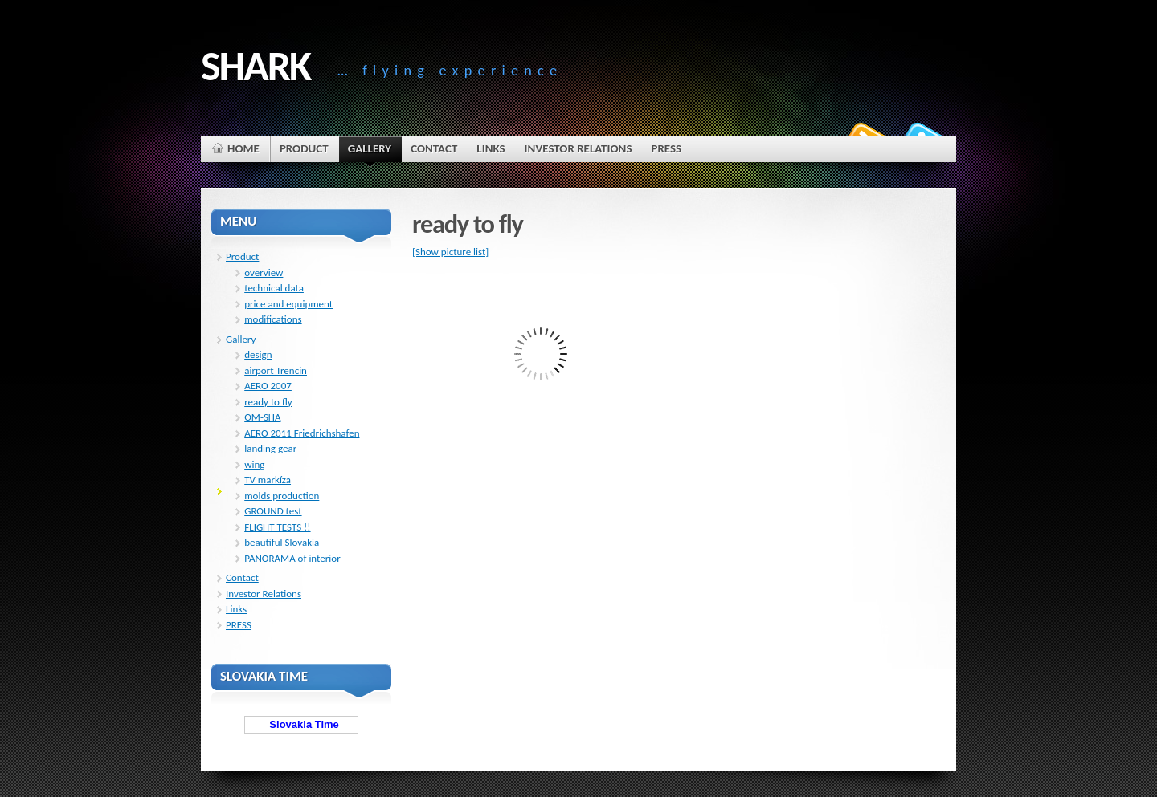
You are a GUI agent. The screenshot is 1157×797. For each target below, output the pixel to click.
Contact (242, 577)
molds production (281, 496)
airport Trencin (275, 370)
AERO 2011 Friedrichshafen (301, 433)
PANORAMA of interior (292, 558)
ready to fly (268, 402)
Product (242, 256)
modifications (272, 319)
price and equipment (288, 304)
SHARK (255, 65)
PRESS (238, 625)
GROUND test (272, 511)
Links (236, 609)
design (258, 354)
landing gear (270, 448)
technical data (274, 288)
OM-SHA (262, 417)
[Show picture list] (450, 252)
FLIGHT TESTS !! (277, 527)
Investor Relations (263, 594)
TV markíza (267, 480)
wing (254, 464)
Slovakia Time (301, 724)
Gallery (241, 339)
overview (263, 272)
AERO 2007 (268, 386)
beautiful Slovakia (281, 542)
